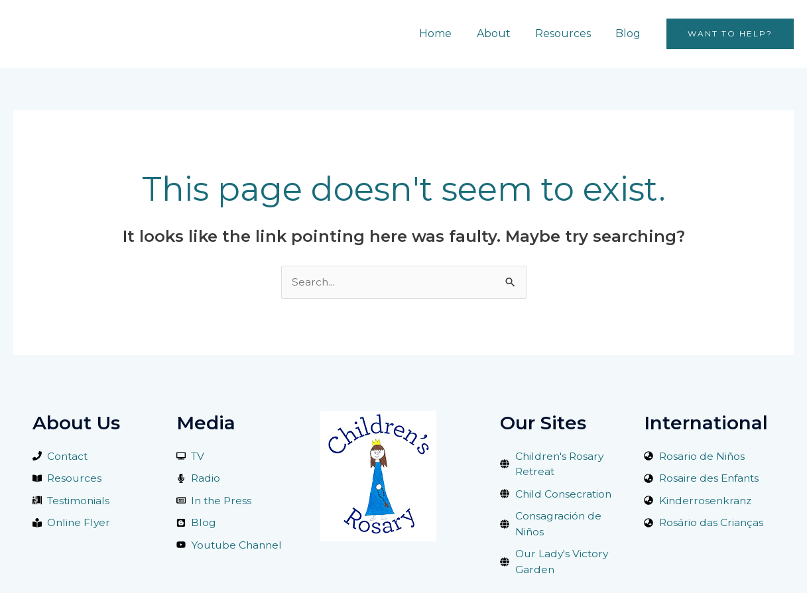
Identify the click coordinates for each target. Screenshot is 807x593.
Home (448, 33)
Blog (630, 33)
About (502, 33)
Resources (568, 33)
